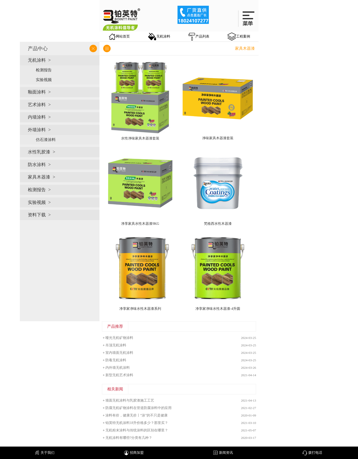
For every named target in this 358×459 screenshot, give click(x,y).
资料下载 (37, 214)
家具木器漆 (39, 177)
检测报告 (44, 70)
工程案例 (238, 37)
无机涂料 (159, 36)
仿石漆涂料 (46, 140)
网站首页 (119, 36)
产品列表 (198, 37)
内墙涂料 (37, 117)
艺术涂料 (37, 104)
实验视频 (44, 80)
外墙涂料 (37, 129)
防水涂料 (37, 164)
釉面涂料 (37, 92)
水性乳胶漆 (39, 151)
